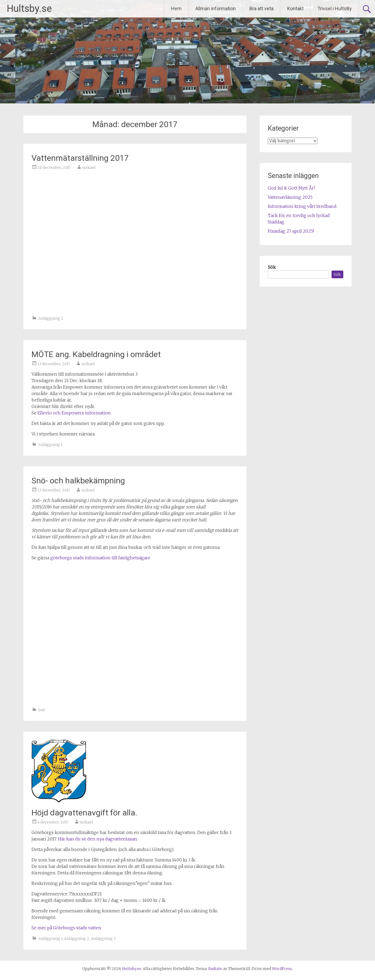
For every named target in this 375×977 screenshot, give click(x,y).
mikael (89, 167)
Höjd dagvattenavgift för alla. (84, 812)
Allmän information (215, 8)
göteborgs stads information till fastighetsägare (100, 557)
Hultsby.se (29, 8)
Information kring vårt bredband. (302, 206)
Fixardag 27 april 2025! (291, 231)
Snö (41, 709)
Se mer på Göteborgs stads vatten (66, 927)
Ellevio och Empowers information (74, 413)
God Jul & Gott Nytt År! (291, 188)
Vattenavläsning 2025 (290, 197)
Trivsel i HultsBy (334, 8)
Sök (272, 267)
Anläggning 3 (103, 938)
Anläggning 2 (50, 318)
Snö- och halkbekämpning (78, 480)
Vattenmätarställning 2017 (80, 158)
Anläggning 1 (50, 444)
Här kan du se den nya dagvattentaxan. (98, 839)
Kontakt (295, 8)
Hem (176, 8)
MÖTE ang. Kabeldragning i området (96, 354)
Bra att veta (261, 8)
